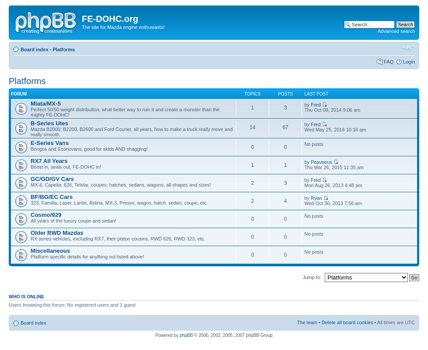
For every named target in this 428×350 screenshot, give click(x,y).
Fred (316, 104)
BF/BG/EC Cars (52, 197)
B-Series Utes (49, 123)
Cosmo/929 (46, 215)
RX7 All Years (49, 161)
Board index (35, 49)
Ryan (316, 198)
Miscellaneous (50, 250)
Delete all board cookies (347, 322)
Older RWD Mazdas (57, 233)
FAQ (388, 61)
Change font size (408, 48)
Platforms (64, 49)
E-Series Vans (50, 143)
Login (409, 61)
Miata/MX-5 (46, 103)
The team (307, 322)
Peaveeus (321, 162)
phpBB (186, 335)
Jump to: (312, 277)
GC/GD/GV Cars (52, 179)
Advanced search (396, 31)
